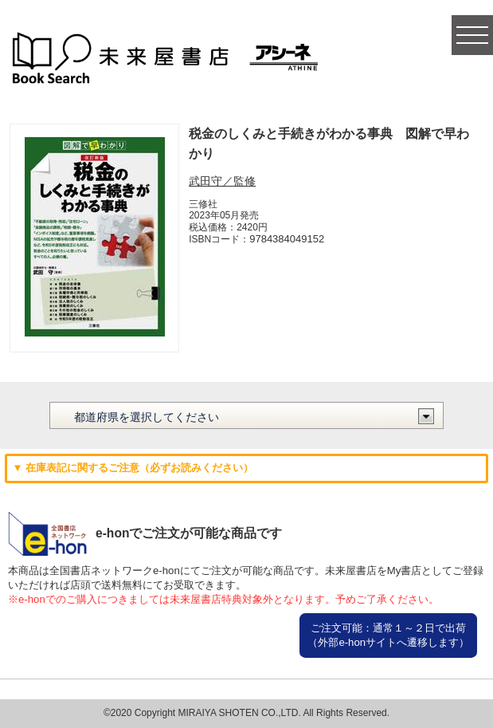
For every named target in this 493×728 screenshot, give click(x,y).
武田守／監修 (222, 181)
